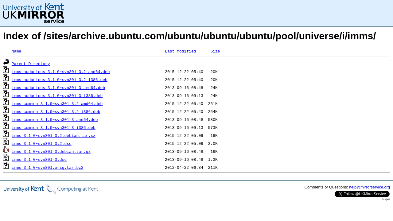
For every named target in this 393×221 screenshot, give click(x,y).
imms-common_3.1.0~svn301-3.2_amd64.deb (57, 103)
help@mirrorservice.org (369, 187)
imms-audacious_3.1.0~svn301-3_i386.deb (57, 95)
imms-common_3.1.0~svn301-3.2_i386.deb (56, 111)
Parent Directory (31, 63)
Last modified (180, 51)
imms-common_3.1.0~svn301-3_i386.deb (53, 127)
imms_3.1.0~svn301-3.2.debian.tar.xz (53, 135)
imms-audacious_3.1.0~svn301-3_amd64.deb (58, 87)
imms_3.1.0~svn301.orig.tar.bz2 (48, 167)
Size (215, 51)
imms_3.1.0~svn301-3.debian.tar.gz (51, 151)
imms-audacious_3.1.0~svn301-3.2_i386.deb (59, 79)
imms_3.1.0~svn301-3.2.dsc (42, 143)
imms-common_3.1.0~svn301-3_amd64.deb (55, 119)
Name (16, 51)
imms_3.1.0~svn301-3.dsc (39, 159)
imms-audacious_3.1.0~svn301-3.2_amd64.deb (61, 71)
